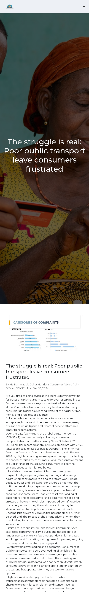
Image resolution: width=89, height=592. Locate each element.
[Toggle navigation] (83, 6)
